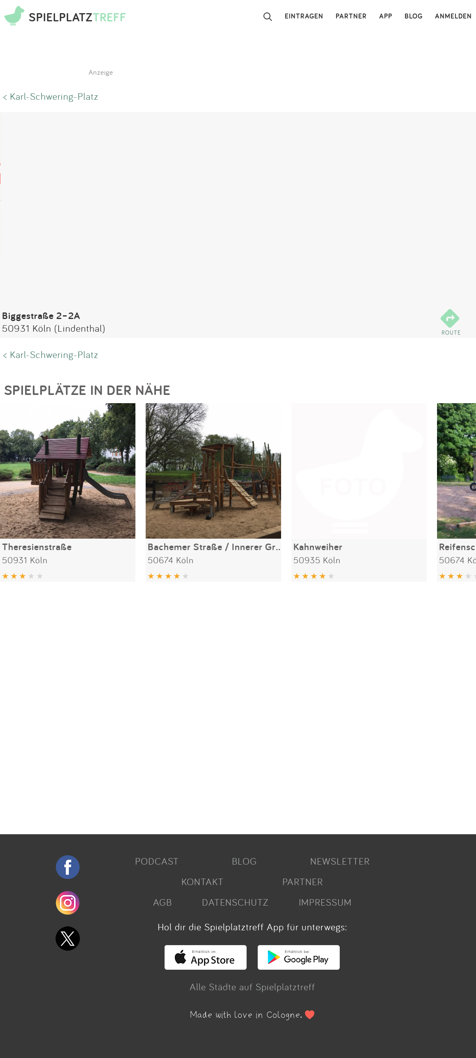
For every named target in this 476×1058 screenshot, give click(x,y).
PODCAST (157, 861)
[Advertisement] (234, 705)
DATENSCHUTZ (235, 902)
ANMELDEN (453, 16)
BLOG (414, 16)
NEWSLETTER (340, 861)
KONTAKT (202, 881)
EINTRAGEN (304, 16)
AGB (162, 902)
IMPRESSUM (325, 902)
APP (385, 16)
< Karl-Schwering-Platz (50, 96)
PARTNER (351, 16)
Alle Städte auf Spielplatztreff (252, 986)
